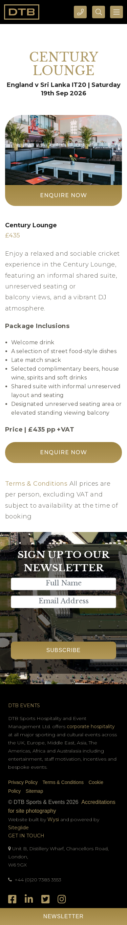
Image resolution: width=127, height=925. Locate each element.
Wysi (53, 819)
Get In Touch (26, 836)
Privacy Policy (23, 782)
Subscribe (63, 650)
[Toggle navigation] (116, 12)
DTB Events (24, 705)
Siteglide (18, 828)
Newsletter (63, 916)
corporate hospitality (91, 726)
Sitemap (34, 791)
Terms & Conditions (36, 483)
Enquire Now (63, 195)
